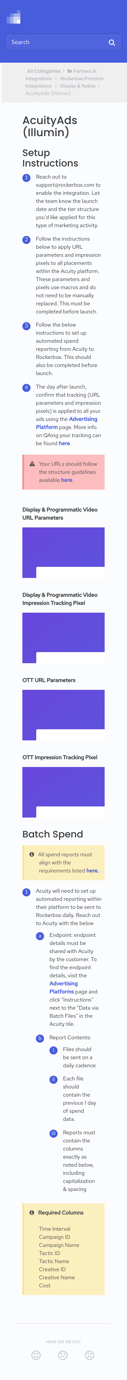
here (64, 443)
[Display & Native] (78, 86)
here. (92, 870)
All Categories (44, 71)
